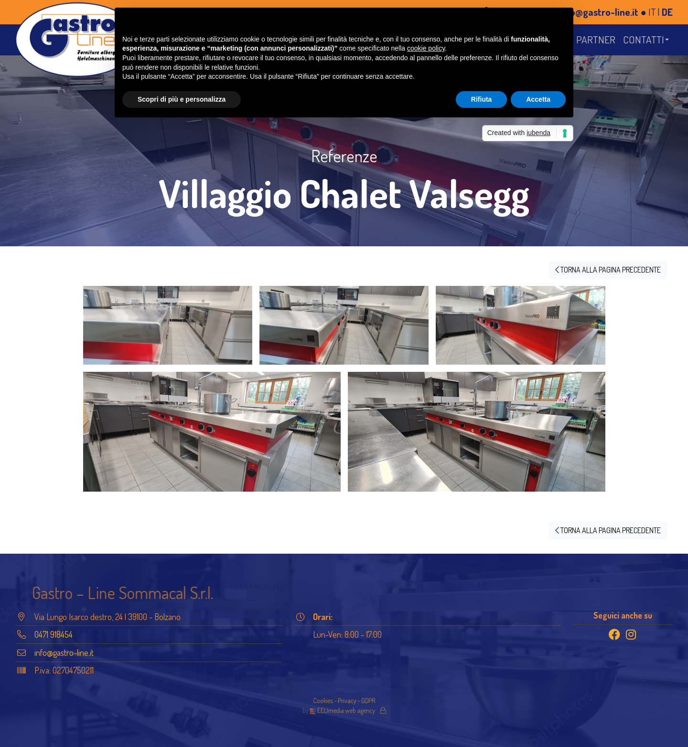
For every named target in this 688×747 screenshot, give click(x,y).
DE (667, 12)
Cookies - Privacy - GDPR (343, 701)
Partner (595, 39)
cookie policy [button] (426, 48)
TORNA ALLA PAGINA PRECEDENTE (608, 269)
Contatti (643, 39)
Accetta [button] (538, 99)
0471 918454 (53, 634)
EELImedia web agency (343, 709)
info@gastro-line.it (598, 12)
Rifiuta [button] (481, 99)
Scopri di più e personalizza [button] (182, 99)
